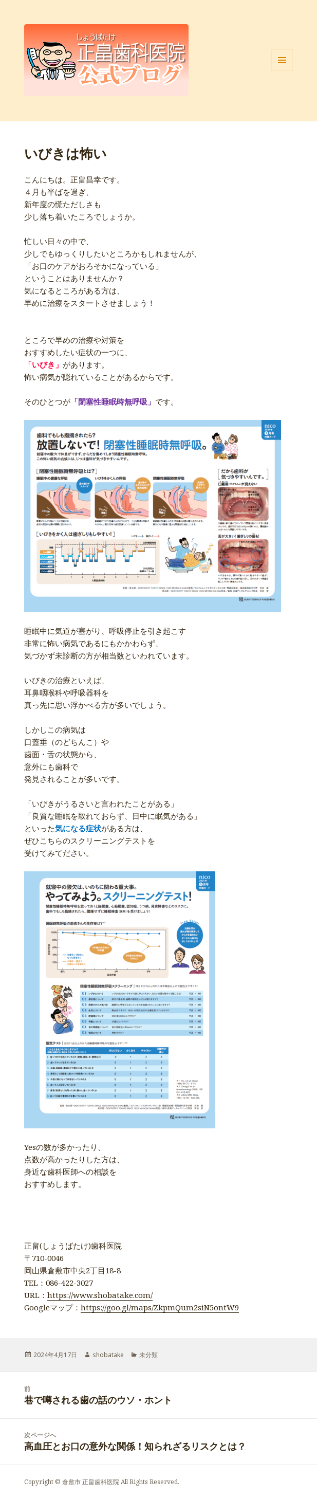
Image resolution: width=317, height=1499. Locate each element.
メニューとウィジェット (282, 70)
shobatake (108, 1354)
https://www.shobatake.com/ (100, 1295)
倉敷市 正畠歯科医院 (90, 1481)
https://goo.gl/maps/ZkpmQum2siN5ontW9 (160, 1307)
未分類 (148, 1354)
